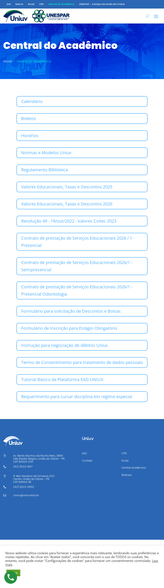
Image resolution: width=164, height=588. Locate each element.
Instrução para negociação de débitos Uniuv (64, 345)
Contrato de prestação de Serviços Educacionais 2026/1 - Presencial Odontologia (76, 290)
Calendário (31, 101)
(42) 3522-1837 (22, 466)
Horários (29, 135)
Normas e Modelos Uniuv (46, 152)
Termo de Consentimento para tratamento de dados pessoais (82, 362)
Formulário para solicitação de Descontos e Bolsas (71, 311)
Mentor (19, 4)
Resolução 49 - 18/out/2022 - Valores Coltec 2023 (68, 221)
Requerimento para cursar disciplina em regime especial (76, 396)
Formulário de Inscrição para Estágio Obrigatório (69, 328)
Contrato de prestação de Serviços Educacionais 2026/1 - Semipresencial (76, 266)
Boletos (28, 118)
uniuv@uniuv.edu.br (26, 495)
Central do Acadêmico (61, 4)
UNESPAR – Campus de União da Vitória (102, 4)
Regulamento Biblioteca (44, 170)
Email (31, 4)
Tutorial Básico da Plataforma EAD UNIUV (62, 379)
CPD (41, 4)
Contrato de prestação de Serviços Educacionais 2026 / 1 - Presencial (78, 241)
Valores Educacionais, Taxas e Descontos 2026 (66, 204)
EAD (9, 4)
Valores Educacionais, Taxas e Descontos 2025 (66, 187)
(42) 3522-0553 (23, 487)
